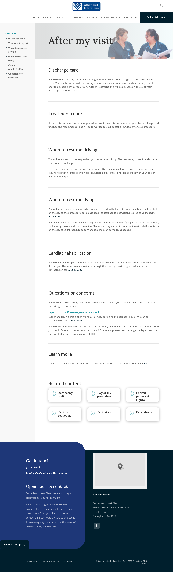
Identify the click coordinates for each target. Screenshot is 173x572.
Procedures (75, 17)
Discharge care (16, 38)
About (46, 17)
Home (36, 17)
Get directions (101, 494)
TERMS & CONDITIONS (51, 561)
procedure (54, 216)
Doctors (59, 17)
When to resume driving (17, 49)
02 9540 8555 (75, 320)
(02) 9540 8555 (32, 467)
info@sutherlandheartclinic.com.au (45, 473)
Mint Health (144, 562)
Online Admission (156, 17)
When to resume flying (17, 58)
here (146, 363)
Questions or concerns (15, 75)
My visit (91, 17)
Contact (135, 17)
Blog (125, 17)
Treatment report (18, 43)
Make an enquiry (14, 544)
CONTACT (69, 561)
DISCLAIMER (31, 561)
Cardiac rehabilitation (15, 67)
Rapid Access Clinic (110, 17)
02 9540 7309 (75, 270)
